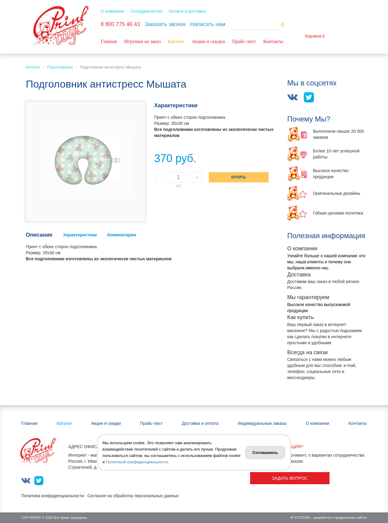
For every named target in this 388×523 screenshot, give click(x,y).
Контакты (273, 41)
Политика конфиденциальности (52, 495)
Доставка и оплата (200, 423)
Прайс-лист (244, 41)
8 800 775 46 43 (120, 24)
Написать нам (207, 24)
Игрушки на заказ (142, 41)
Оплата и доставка (187, 11)
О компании (112, 11)
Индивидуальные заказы (262, 423)
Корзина (313, 36)
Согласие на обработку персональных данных (133, 495)
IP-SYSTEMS (300, 517)
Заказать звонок (165, 24)
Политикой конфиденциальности (137, 462)
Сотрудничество (146, 11)
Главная (109, 41)
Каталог (176, 41)
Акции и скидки (208, 41)
